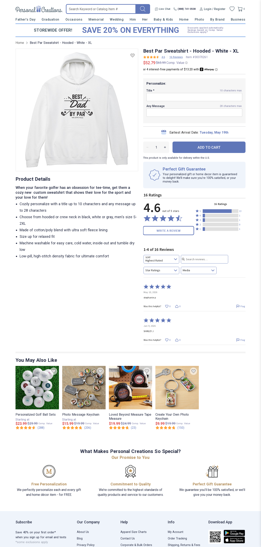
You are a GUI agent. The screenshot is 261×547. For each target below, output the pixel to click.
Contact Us (128, 538)
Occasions (74, 19)
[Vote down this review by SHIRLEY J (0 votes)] (177, 340)
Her (145, 19)
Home (184, 19)
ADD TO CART (209, 147)
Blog (80, 538)
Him (133, 19)
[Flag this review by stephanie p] (241, 306)
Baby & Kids (163, 19)
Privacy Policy (86, 545)
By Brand (217, 19)
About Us (83, 532)
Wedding (117, 19)
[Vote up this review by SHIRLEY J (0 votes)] (167, 340)
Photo (199, 19)
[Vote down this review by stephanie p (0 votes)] (177, 306)
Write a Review (169, 231)
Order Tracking (177, 538)
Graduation (50, 19)
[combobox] (161, 259)
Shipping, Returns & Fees (184, 545)
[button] (221, 211)
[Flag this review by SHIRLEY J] (241, 340)
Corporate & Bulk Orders (136, 545)
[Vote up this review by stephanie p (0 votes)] (167, 306)
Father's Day (25, 19)
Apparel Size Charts (134, 532)
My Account (175, 532)
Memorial (96, 19)
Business (238, 19)
